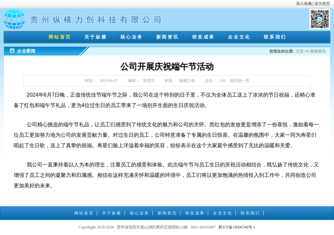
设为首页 (322, 3)
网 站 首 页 (59, 37)
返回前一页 (240, 80)
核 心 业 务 (131, 37)
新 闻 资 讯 (167, 37)
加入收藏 (304, 3)
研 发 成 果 (203, 37)
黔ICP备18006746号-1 (237, 227)
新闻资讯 (318, 51)
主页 (300, 51)
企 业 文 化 (239, 37)
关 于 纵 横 (95, 37)
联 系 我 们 (275, 37)
